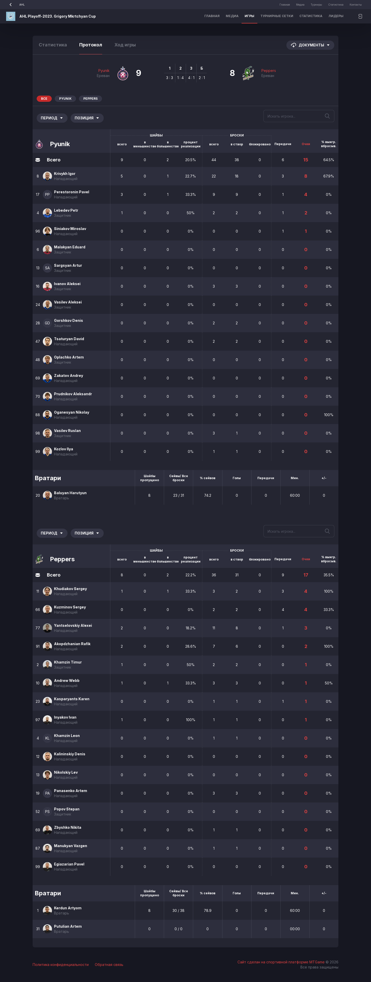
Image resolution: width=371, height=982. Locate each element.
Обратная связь (109, 964)
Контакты (356, 4)
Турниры (316, 4)
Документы (310, 45)
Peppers (268, 70)
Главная (285, 4)
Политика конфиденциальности (61, 964)
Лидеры (335, 16)
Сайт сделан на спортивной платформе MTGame (281, 962)
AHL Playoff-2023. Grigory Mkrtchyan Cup (57, 16)
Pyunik (104, 70)
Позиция (87, 118)
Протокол (90, 44)
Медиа (300, 4)
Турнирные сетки (276, 16)
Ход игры (125, 44)
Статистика (335, 4)
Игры (249, 16)
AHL (15, 5)
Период (52, 118)
